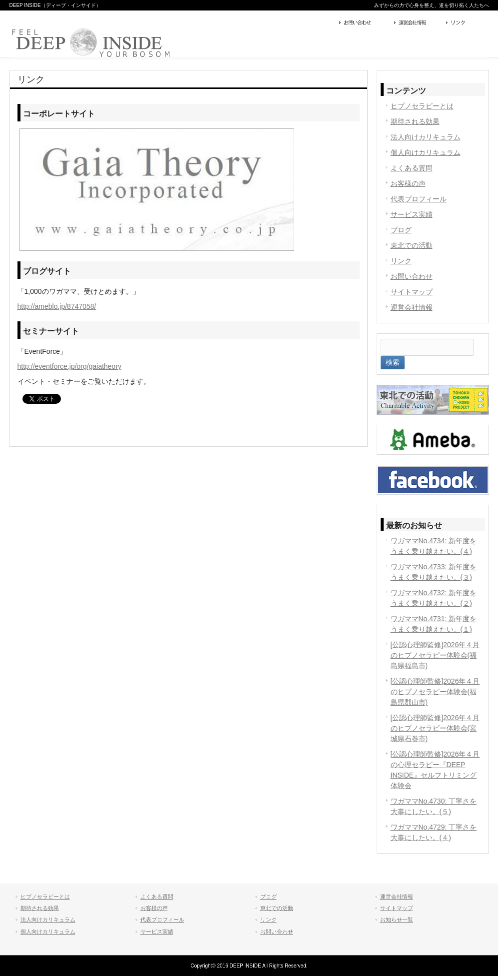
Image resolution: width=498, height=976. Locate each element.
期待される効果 (415, 121)
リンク (466, 23)
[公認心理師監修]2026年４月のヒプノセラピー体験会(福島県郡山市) (435, 691)
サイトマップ (412, 292)
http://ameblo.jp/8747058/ (56, 306)
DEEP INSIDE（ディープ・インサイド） (55, 5)
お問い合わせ (364, 23)
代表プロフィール (419, 199)
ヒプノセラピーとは (422, 106)
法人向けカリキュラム (426, 137)
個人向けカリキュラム (426, 152)
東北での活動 (412, 245)
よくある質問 (412, 168)
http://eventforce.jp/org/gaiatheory (69, 366)
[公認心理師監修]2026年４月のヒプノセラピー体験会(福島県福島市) (435, 655)
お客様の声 (408, 183)
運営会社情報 (418, 23)
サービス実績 (412, 214)
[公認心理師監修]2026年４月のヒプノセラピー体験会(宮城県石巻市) (435, 728)
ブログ (401, 230)
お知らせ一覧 (396, 920)
